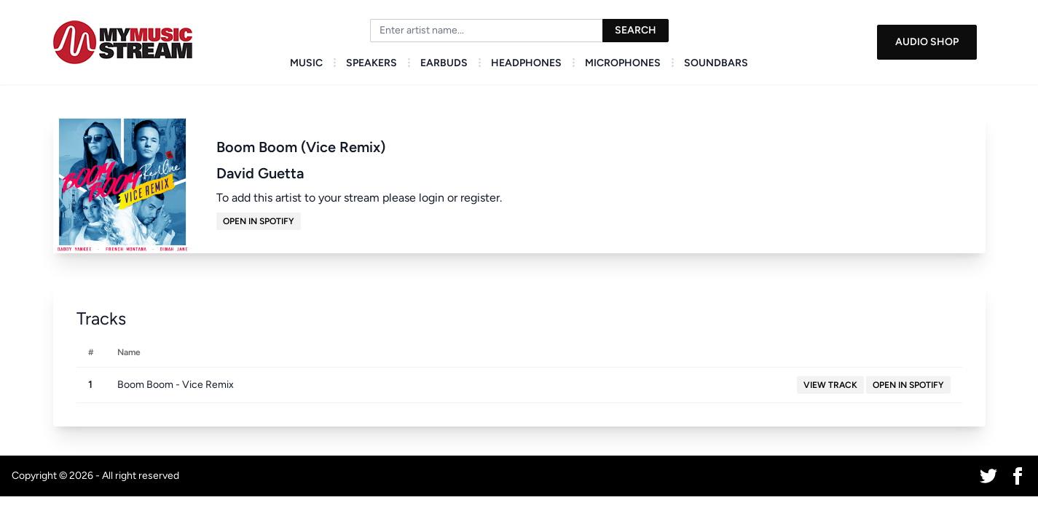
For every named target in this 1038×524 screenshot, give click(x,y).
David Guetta (260, 173)
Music (306, 63)
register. (481, 198)
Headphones (526, 63)
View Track (830, 385)
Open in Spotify (258, 221)
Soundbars (716, 63)
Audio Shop (927, 42)
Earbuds (444, 63)
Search (635, 30)
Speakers (371, 63)
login (431, 198)
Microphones (623, 63)
